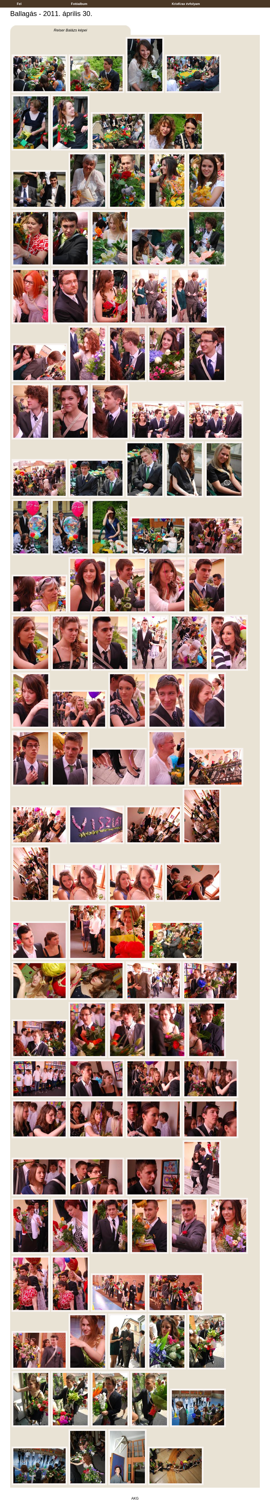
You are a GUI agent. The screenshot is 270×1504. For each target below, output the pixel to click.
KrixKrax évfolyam (186, 4)
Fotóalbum (79, 4)
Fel (19, 4)
